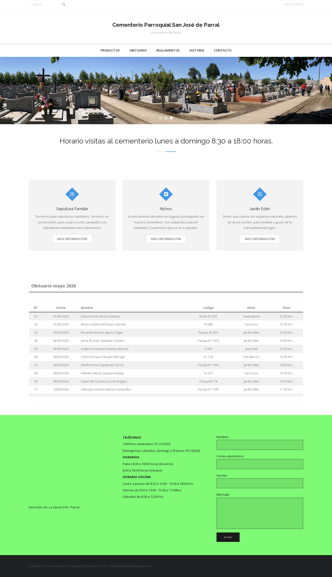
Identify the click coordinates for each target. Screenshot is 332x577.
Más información (72, 239)
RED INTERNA (294, 4)
